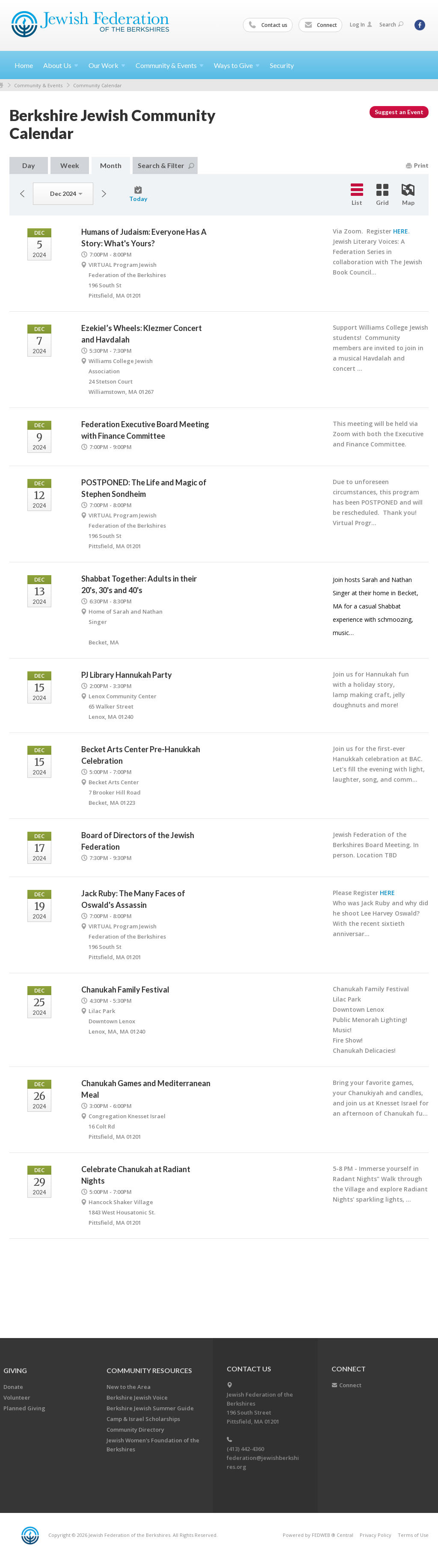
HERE (400, 231)
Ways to (237, 65)
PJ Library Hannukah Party (126, 674)
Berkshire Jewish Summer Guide (150, 1408)
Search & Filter (166, 165)
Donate (13, 1387)
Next (104, 193)
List (357, 194)
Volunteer (16, 1397)
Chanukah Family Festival (125, 989)
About (60, 65)
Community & (170, 65)
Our (107, 65)
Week (69, 165)
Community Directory (135, 1429)
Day (28, 165)
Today (138, 194)
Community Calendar (97, 85)
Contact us (268, 25)
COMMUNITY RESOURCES (149, 1370)
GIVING (15, 1370)
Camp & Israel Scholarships (143, 1419)
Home (24, 65)
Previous (22, 193)
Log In (361, 24)
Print (417, 165)
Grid (382, 195)
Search (391, 24)
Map (408, 195)
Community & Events (38, 85)
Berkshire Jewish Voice (137, 1397)
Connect (321, 25)
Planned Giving (24, 1408)
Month (110, 165)
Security (282, 65)
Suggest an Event (399, 111)
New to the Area (129, 1387)
